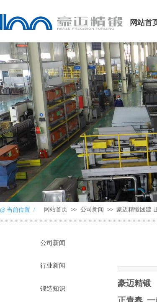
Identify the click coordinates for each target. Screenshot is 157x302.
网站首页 (55, 209)
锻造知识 (52, 288)
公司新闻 (92, 209)
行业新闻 (52, 265)
